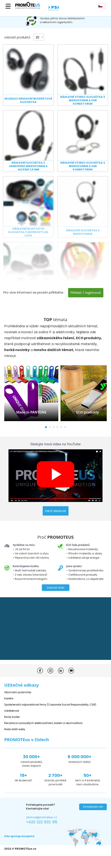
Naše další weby (14, 729)
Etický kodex (12, 717)
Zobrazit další (55, 587)
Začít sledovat (55, 511)
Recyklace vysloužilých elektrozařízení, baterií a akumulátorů (43, 723)
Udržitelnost (11, 711)
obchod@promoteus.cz (41, 817)
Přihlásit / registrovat (85, 293)
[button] (46, 427)
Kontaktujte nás (93, 806)
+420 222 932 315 (41, 822)
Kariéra (8, 698)
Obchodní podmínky (17, 692)
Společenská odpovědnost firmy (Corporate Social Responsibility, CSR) (50, 704)
